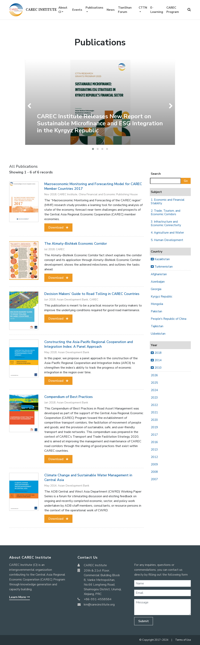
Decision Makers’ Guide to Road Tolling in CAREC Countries (91, 293)
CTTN (143, 8)
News (111, 10)
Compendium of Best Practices (68, 396)
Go (186, 181)
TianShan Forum (125, 10)
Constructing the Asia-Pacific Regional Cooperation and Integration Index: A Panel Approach (88, 344)
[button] (93, 149)
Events (77, 10)
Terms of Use (183, 640)
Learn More (19, 597)
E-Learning (156, 10)
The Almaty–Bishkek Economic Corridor (75, 243)
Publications (94, 8)
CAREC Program (172, 10)
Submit (143, 621)
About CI (62, 10)
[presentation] (30, 106)
